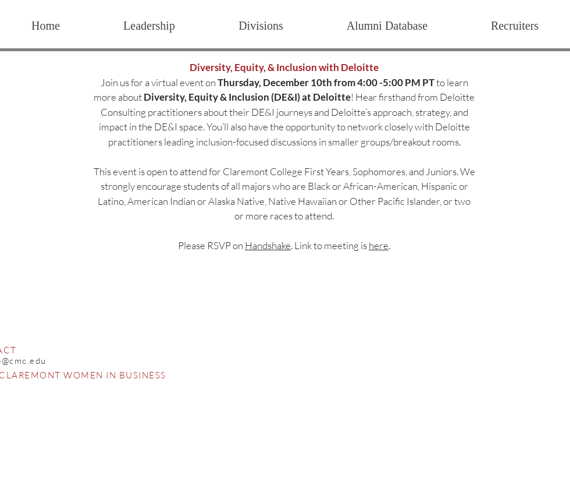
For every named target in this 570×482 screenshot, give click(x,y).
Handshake (268, 245)
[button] (260, 25)
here (379, 245)
